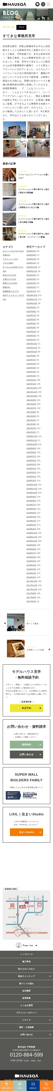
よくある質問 (26, 1005)
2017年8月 (31, 597)
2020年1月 (31, 480)
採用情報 (26, 998)
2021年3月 (31, 424)
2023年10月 (32, 303)
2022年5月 (31, 368)
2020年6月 (31, 460)
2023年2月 (31, 336)
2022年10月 (32, 352)
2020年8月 (31, 452)
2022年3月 (31, 376)
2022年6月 (31, 364)
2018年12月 (32, 533)
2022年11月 (32, 348)
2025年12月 (32, 267)
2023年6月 (31, 319)
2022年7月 (31, 360)
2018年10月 (32, 541)
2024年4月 (31, 279)
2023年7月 (31, 315)
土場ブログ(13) (9, 279)
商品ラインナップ (26, 976)
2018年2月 (31, 573)
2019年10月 (32, 493)
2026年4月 (31, 251)
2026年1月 (31, 263)
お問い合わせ (26, 754)
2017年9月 (31, 593)
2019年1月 (31, 529)
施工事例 (26, 961)
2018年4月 (31, 565)
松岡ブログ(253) (10, 283)
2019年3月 (31, 521)
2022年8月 (31, 356)
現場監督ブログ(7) (11, 291)
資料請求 (26, 744)
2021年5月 (31, 416)
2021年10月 (32, 396)
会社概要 (26, 991)
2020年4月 (31, 468)
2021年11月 (32, 392)
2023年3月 (31, 332)
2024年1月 (31, 291)
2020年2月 (31, 476)
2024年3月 (31, 283)
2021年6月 (31, 412)
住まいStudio (26, 832)
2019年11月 (32, 489)
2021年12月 (32, 388)
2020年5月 (31, 464)
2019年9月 (31, 497)
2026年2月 (31, 259)
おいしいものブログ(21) (13, 251)
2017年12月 (32, 581)
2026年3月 (31, 255)
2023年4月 (31, 327)
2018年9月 (31, 545)
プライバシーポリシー (26, 1013)
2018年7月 (31, 553)
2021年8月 (31, 404)
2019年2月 (31, 525)
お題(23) (6, 255)
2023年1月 (31, 340)
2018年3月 (31, 569)
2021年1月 (31, 432)
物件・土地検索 (26, 1027)
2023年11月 (32, 299)
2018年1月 (31, 577)
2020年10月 (32, 444)
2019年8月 (31, 501)
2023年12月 (32, 295)
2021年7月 (31, 408)
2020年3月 (31, 472)
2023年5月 (31, 323)
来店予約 (26, 708)
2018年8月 (31, 549)
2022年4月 (31, 372)
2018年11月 (32, 537)
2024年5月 (31, 275)
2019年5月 (31, 513)
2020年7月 (31, 456)
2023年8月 (31, 311)
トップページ (26, 954)
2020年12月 (32, 436)
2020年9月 (31, 448)
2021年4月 (31, 420)
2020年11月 (32, 440)
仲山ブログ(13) (9, 275)
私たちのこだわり (26, 969)
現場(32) (6, 287)
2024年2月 (31, 287)
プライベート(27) (10, 259)
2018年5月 (31, 561)
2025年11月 (32, 271)
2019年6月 (31, 509)
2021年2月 (31, 428)
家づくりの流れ (26, 983)
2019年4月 (31, 517)
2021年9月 (31, 400)
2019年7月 (31, 505)
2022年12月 (32, 344)
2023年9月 (31, 307)
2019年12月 (32, 485)
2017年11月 (32, 585)
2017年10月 (32, 589)
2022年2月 (31, 380)
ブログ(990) (8, 263)
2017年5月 (31, 601)
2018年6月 (31, 557)
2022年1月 (31, 384)
